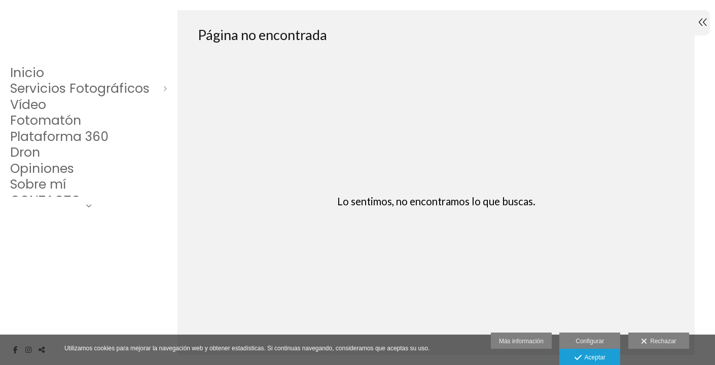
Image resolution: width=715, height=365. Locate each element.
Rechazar (658, 342)
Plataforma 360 (59, 137)
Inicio (27, 73)
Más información (521, 341)
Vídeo (28, 105)
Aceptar (590, 358)
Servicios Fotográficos (80, 89)
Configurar (590, 341)
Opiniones (42, 169)
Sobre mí (38, 184)
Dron (25, 152)
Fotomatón (45, 121)
